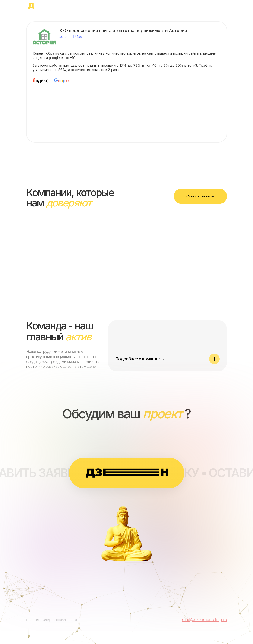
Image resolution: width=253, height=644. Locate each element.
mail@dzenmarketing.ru (204, 619)
